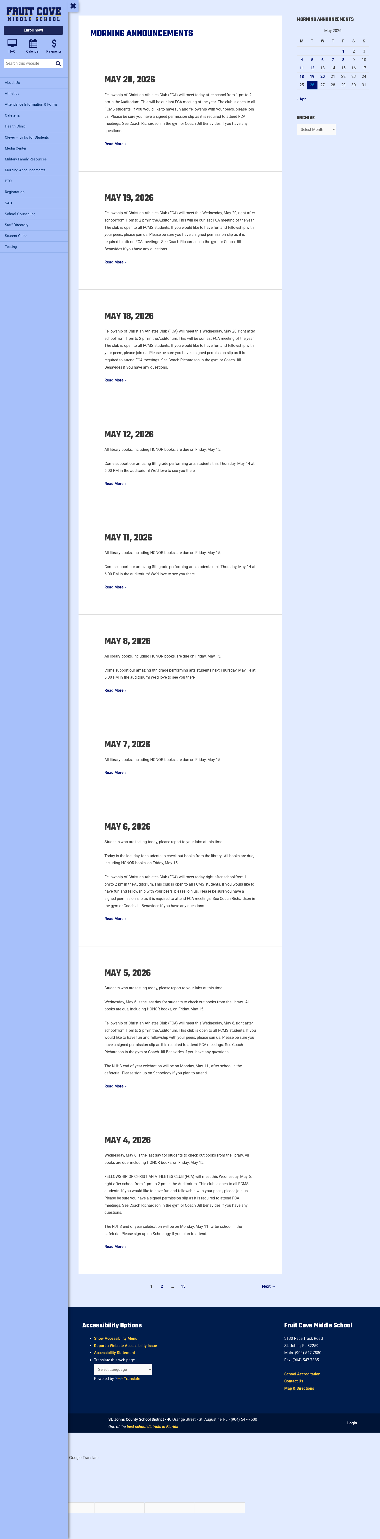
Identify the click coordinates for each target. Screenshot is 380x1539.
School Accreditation (302, 1374)
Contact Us (293, 1381)
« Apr (301, 99)
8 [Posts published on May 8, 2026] (343, 59)
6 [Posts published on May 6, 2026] (323, 59)
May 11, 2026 (129, 538)
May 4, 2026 (127, 1141)
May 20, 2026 (130, 80)
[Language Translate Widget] (123, 1369)
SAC (8, 202)
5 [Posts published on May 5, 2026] (312, 59)
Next (269, 1286)
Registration (14, 192)
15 (183, 1286)
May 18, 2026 (130, 317)
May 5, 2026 (128, 973)
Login (352, 1423)
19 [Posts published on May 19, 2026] (312, 76)
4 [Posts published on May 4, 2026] (302, 59)
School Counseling (20, 213)
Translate (127, 1378)
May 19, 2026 (130, 198)
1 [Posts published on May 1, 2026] (343, 51)
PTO (8, 181)
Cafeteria (12, 115)
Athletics (12, 93)
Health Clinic (15, 126)
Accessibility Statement (114, 1353)
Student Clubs (16, 235)
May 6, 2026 (128, 827)
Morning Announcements (25, 170)
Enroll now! (33, 30)
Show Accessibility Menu (115, 1338)
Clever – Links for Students (27, 137)
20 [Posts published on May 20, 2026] (322, 76)
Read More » (115, 143)
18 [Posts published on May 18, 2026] (302, 76)
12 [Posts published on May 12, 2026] (312, 68)
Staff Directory (16, 224)
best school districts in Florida (152, 1426)
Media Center (15, 148)
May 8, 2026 (128, 642)
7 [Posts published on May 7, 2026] (333, 59)
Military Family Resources (26, 159)
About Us (12, 82)
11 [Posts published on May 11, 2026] (302, 68)
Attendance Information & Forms (31, 104)
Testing (11, 246)
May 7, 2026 (128, 745)
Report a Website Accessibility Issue (125, 1345)
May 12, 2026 (130, 435)
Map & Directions (299, 1388)
